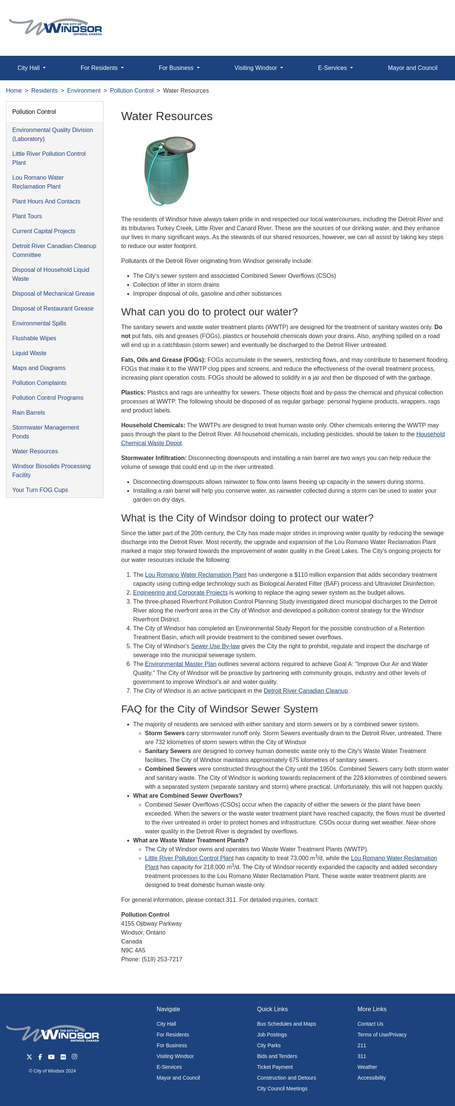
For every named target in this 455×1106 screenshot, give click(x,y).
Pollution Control (132, 90)
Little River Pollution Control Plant (49, 158)
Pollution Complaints (39, 383)
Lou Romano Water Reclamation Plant (38, 182)
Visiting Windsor (175, 1056)
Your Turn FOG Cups (40, 490)
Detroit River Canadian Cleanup (306, 691)
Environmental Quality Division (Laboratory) (52, 134)
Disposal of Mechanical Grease (53, 293)
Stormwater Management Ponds (45, 432)
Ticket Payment (275, 1067)
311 (362, 1056)
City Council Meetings (282, 1088)
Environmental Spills (39, 323)
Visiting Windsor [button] (256, 68)
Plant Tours (27, 216)
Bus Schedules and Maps (286, 1024)
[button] (432, 13)
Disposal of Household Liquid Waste (50, 274)
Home (14, 90)
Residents (44, 90)
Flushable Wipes (34, 338)
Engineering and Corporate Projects (180, 592)
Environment (84, 90)
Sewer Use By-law (215, 646)
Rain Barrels (28, 412)
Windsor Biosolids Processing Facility (51, 470)
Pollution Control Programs (47, 398)
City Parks (269, 1045)
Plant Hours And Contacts (46, 201)
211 (362, 1045)
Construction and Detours (286, 1078)
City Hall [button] (29, 68)
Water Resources (35, 451)
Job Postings (272, 1035)
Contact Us (370, 1024)
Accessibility (372, 1078)
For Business (172, 1045)
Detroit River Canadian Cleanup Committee (54, 250)
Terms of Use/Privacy (382, 1035)
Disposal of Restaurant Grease (53, 308)
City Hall (166, 1024)
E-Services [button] (333, 68)
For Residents (173, 1035)
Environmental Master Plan (181, 664)
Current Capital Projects (44, 231)
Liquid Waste (29, 353)
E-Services (169, 1067)
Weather (367, 1067)
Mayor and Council (178, 1078)
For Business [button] (177, 68)
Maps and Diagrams (38, 368)
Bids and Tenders (277, 1056)
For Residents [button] (100, 68)
